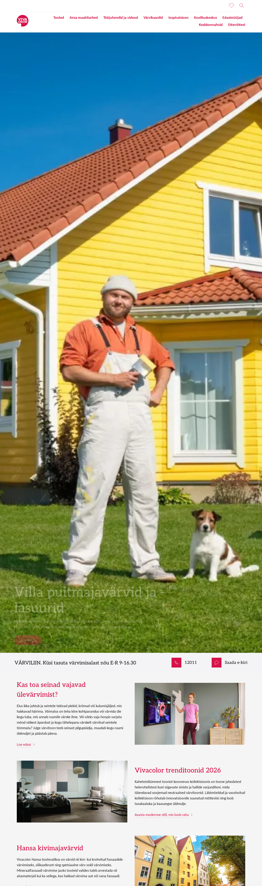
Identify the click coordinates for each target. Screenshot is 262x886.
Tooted (58, 17)
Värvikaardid (153, 17)
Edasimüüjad (232, 17)
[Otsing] (241, 5)
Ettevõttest (236, 24)
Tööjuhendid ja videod (120, 17)
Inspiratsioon (178, 17)
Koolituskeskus (205, 17)
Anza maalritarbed (84, 17)
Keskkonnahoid (211, 24)
